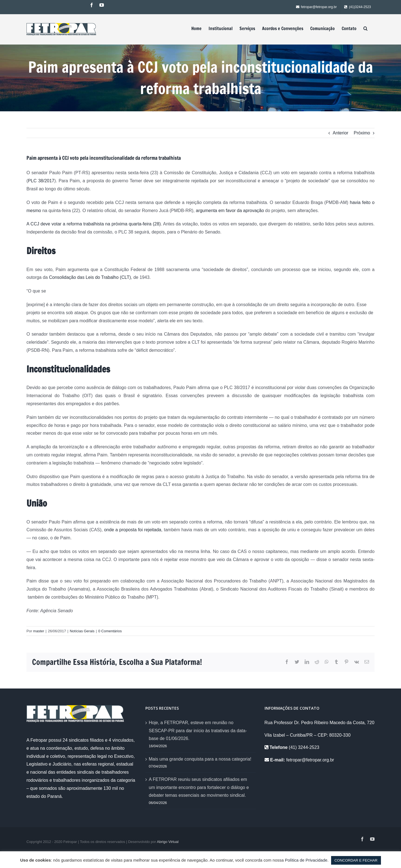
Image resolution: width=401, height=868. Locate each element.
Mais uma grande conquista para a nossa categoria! (200, 759)
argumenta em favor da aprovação (230, 210)
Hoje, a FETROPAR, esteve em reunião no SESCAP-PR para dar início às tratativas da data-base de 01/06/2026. (198, 730)
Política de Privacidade (306, 860)
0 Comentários (110, 631)
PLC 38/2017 (41, 180)
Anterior (340, 133)
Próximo (362, 133)
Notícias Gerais (82, 631)
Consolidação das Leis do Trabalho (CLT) (90, 277)
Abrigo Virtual (168, 842)
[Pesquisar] (365, 28)
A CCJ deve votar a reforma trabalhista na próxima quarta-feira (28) (93, 224)
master (38, 631)
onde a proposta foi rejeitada (132, 529)
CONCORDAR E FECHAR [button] (356, 860)
